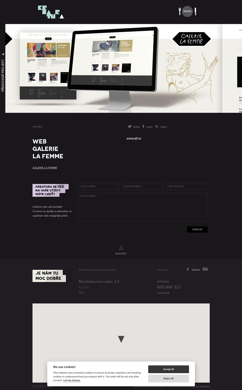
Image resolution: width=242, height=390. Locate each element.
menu (187, 11)
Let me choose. (71, 380)
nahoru (121, 253)
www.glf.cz (134, 138)
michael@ (163, 292)
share (149, 126)
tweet (136, 126)
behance (205, 269)
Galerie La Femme (44, 168)
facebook (188, 269)
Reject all (169, 378)
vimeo (195, 269)
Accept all (168, 369)
